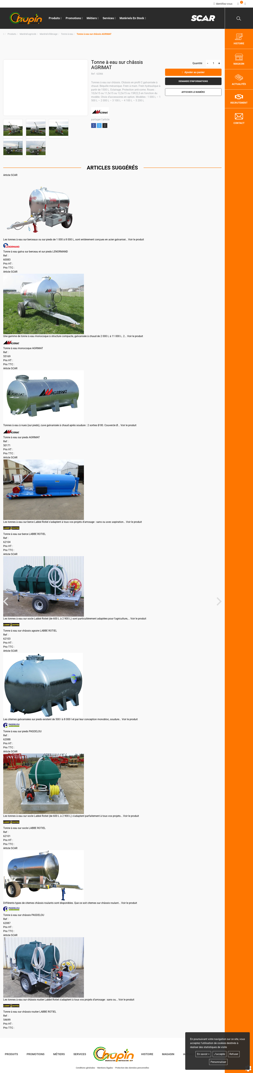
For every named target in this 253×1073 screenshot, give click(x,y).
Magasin (168, 1054)
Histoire (147, 1054)
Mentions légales (105, 1068)
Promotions (74, 18)
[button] (94, 34)
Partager (93, 125)
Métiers (59, 1054)
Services (79, 1054)
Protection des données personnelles (132, 1068)
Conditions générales (85, 1068)
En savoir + (203, 1054)
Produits (55, 18)
